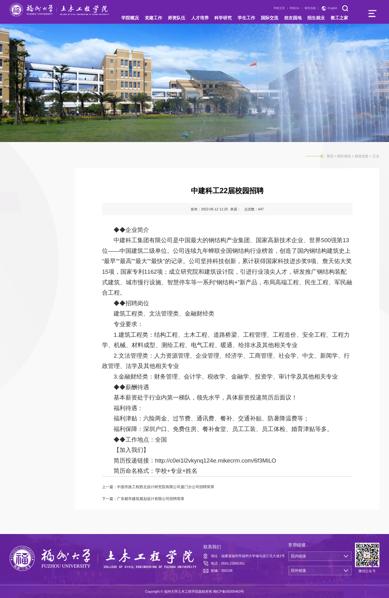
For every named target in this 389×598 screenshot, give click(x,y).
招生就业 (344, 156)
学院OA (294, 8)
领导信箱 (310, 8)
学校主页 (279, 8)
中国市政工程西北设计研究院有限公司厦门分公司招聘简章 (165, 487)
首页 (330, 156)
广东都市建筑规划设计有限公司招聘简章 (150, 499)
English (333, 8)
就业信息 (26, 205)
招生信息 (26, 180)
